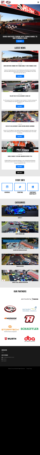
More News (20, 175)
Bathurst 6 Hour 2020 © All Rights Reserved (16, 452)
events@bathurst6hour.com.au (8, 441)
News (3, 436)
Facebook (4, 443)
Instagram (4, 445)
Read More (20, 41)
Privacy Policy (29, 452)
